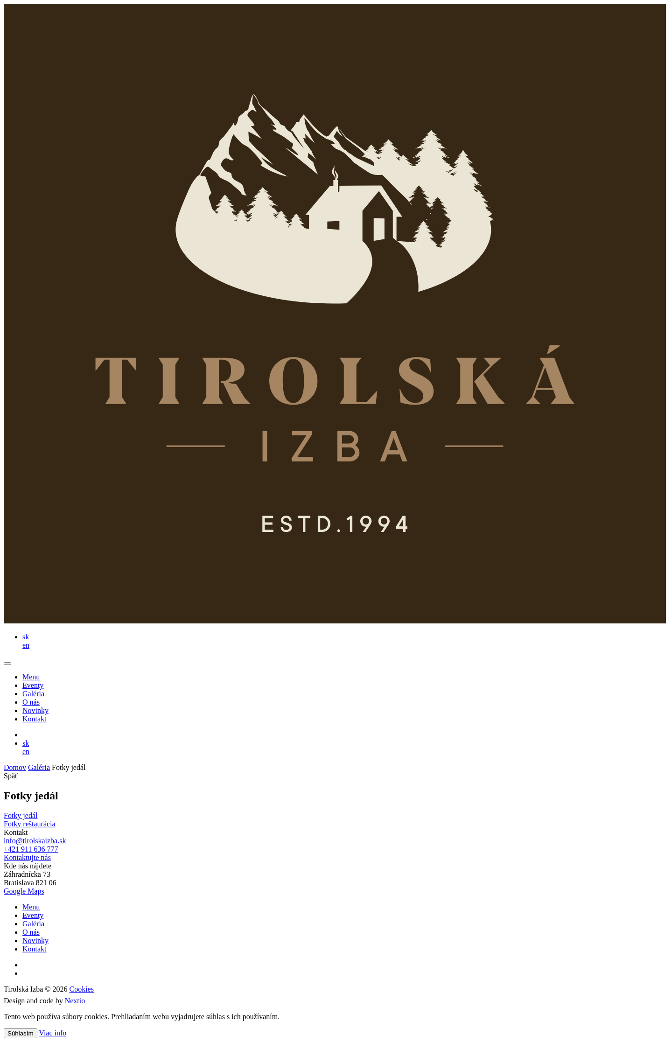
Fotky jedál (20, 815)
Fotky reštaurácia (30, 824)
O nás (31, 702)
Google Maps (24, 891)
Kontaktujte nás (27, 857)
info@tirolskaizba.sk (35, 841)
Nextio (81, 1001)
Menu (31, 677)
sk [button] (25, 637)
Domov (15, 767)
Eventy (32, 685)
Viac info (52, 1033)
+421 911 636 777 (31, 849)
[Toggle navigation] (7, 663)
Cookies (81, 989)
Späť (11, 776)
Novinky (35, 710)
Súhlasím (20, 1033)
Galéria (33, 694)
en (25, 645)
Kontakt (34, 719)
